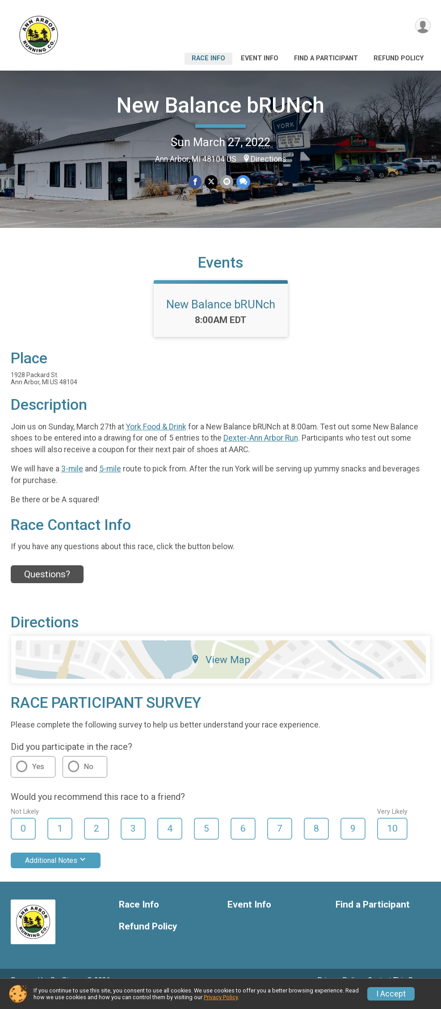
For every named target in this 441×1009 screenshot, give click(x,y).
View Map (220, 672)
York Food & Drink (156, 439)
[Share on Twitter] (211, 182)
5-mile (110, 481)
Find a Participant (326, 58)
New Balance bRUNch (220, 105)
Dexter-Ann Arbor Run (260, 450)
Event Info (259, 58)
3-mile (72, 481)
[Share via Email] (226, 182)
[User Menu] (422, 26)
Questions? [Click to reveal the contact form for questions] (47, 586)
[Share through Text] (243, 182)
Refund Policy (399, 58)
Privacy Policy (221, 997)
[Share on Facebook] (195, 182)
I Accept (391, 993)
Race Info (208, 58)
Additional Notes (55, 873)
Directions (268, 159)
